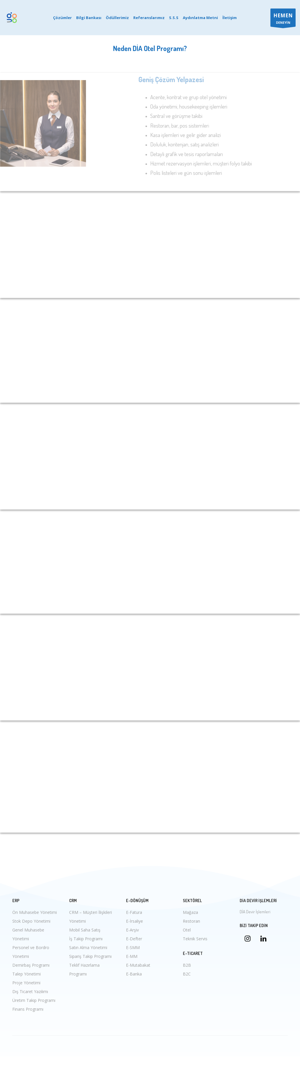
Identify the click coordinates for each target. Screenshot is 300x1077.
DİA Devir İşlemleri (255, 911)
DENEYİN (283, 19)
